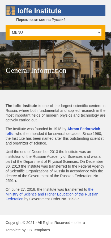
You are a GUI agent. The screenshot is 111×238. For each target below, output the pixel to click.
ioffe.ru (79, 222)
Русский (41, 20)
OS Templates (38, 230)
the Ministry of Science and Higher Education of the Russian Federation (52, 194)
